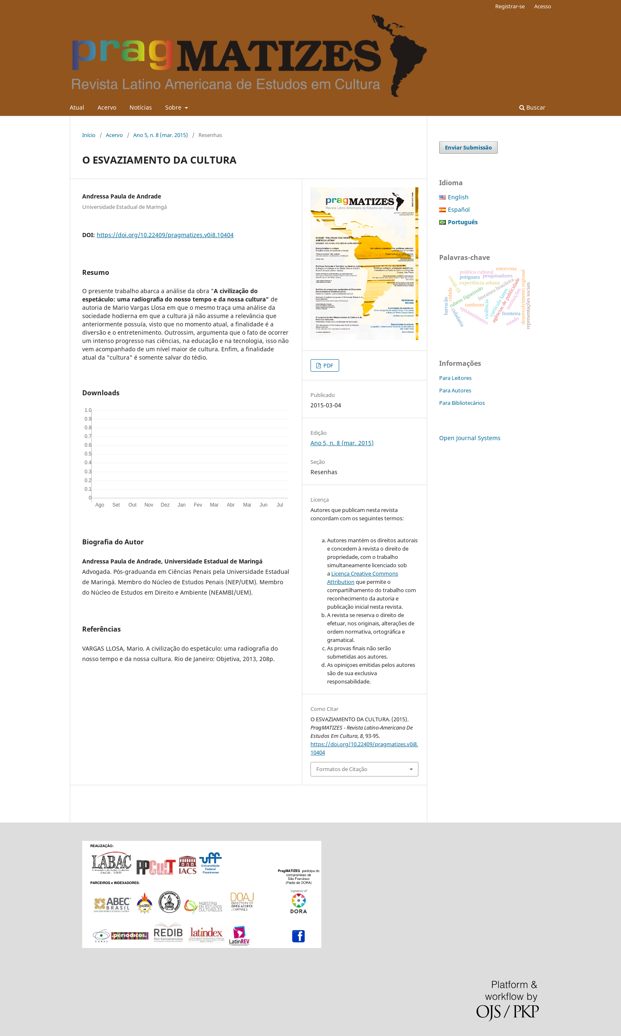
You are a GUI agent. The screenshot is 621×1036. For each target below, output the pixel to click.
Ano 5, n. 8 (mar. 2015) (160, 135)
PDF (327, 365)
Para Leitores (455, 378)
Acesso (542, 6)
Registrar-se (510, 6)
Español (459, 209)
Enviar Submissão (468, 147)
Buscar (532, 107)
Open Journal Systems (470, 438)
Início (88, 135)
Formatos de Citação (341, 769)
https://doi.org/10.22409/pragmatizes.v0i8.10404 (165, 235)
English (458, 197)
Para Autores (455, 390)
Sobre (174, 107)
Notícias (141, 107)
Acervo (107, 107)
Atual (77, 107)
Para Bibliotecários (462, 403)
